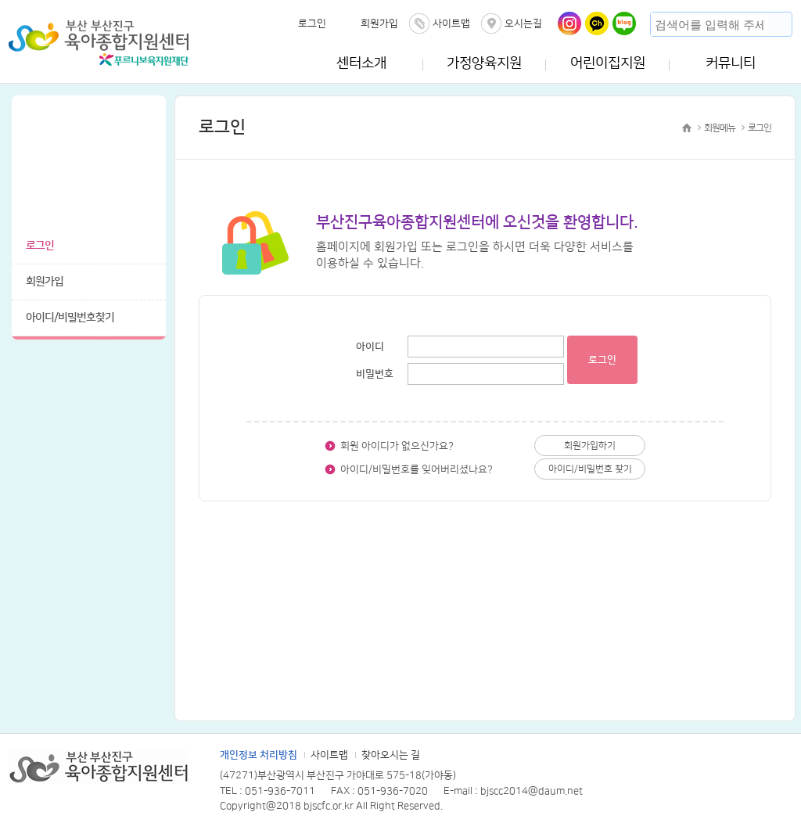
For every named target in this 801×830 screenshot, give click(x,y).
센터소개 (361, 63)
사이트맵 (451, 23)
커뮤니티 (731, 63)
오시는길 (523, 23)
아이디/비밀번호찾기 (70, 317)
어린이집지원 (607, 63)
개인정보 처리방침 (258, 754)
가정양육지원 (484, 63)
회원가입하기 (590, 445)
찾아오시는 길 (390, 754)
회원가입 (379, 23)
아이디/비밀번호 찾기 (590, 469)
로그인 (312, 23)
